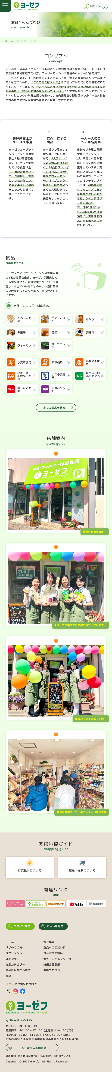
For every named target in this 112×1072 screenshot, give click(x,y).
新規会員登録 (51, 964)
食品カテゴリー (15, 964)
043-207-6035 (19, 1020)
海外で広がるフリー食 (57, 959)
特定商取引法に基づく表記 (56, 1056)
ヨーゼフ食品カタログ (21, 984)
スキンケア (13, 959)
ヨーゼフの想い (53, 953)
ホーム (9, 41)
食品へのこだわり (54, 947)
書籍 (8, 976)
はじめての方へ (15, 947)
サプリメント (14, 953)
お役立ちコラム (53, 970)
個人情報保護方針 (28, 1056)
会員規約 (11, 1056)
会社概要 (49, 941)
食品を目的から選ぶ (18, 970)
